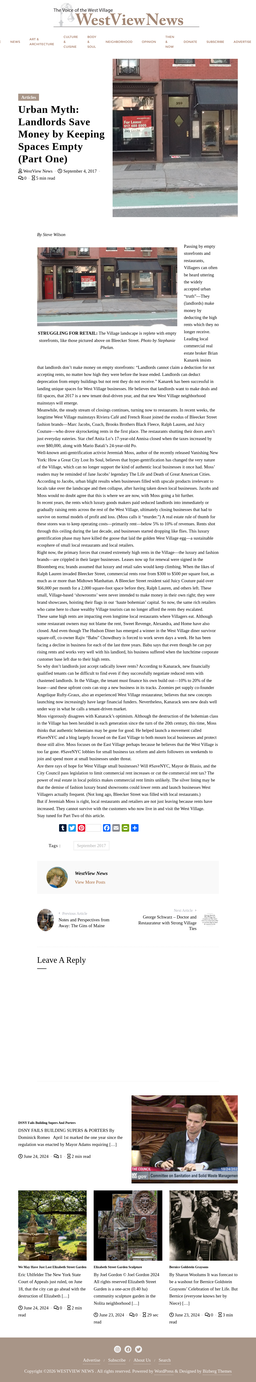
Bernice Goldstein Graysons (188, 1267)
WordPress (164, 1371)
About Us (142, 1360)
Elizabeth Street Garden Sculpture (118, 1267)
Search (165, 1360)
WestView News (36, 171)
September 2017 (91, 845)
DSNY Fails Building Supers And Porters (47, 1123)
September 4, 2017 (78, 171)
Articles (28, 97)
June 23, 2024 (109, 1314)
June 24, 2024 (34, 1156)
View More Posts (90, 882)
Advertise (91, 1360)
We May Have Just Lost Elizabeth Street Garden (52, 1267)
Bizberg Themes (217, 1371)
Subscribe (117, 1360)
